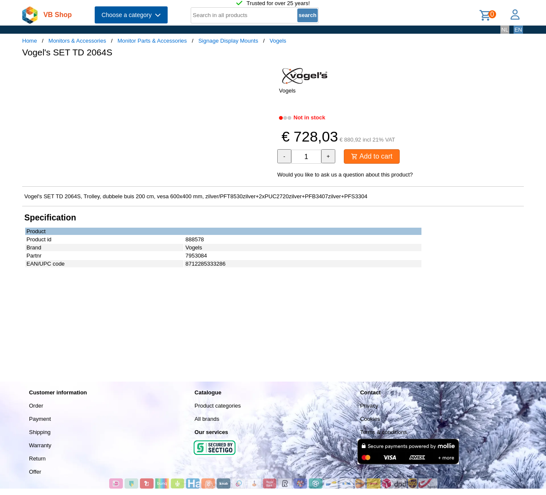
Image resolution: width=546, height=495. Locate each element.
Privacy (369, 405)
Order (36, 405)
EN (518, 29)
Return (37, 458)
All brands (207, 419)
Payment (40, 419)
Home (29, 41)
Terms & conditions (383, 432)
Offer (35, 472)
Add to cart (371, 156)
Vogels (278, 41)
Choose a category (131, 15)
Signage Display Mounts (228, 41)
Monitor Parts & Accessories (152, 41)
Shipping (40, 432)
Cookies (370, 419)
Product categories (218, 405)
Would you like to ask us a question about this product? (345, 174)
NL (504, 29)
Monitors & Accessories (77, 41)
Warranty (40, 445)
